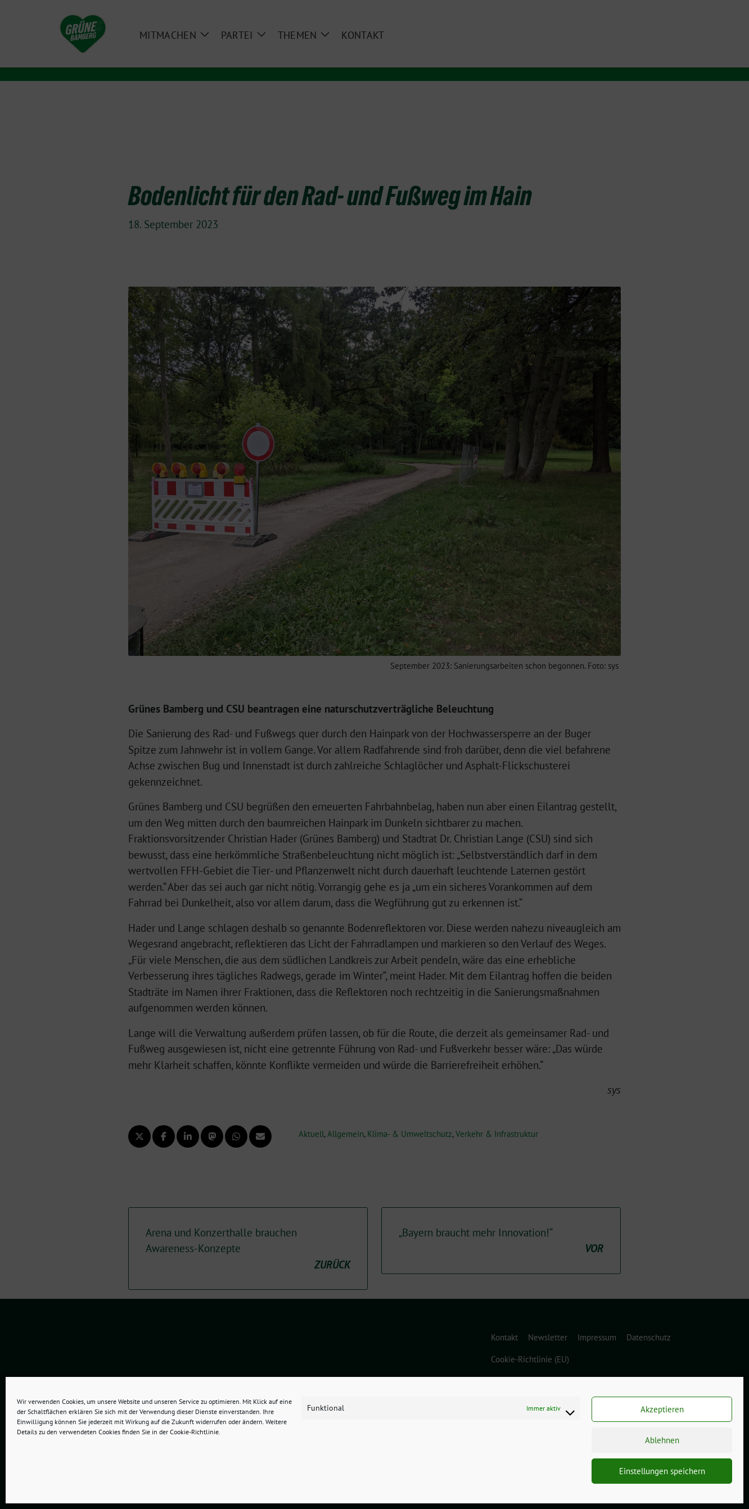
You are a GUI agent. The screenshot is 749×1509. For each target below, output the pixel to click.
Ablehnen (662, 1440)
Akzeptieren (662, 1409)
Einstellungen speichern (662, 1471)
